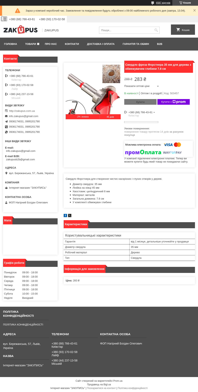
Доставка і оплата (101, 43)
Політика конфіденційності (133, 388)
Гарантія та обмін (136, 43)
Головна (10, 43)
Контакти (72, 43)
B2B (159, 43)
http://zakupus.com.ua (22, 110)
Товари (30, 43)
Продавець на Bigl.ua (99, 384)
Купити (140, 102)
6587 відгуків (163, 2)
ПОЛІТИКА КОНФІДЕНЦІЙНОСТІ (23, 324)
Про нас (51, 43)
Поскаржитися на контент (101, 388)
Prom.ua (117, 380)
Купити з (173, 102)
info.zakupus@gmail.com (23, 116)
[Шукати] (156, 30)
